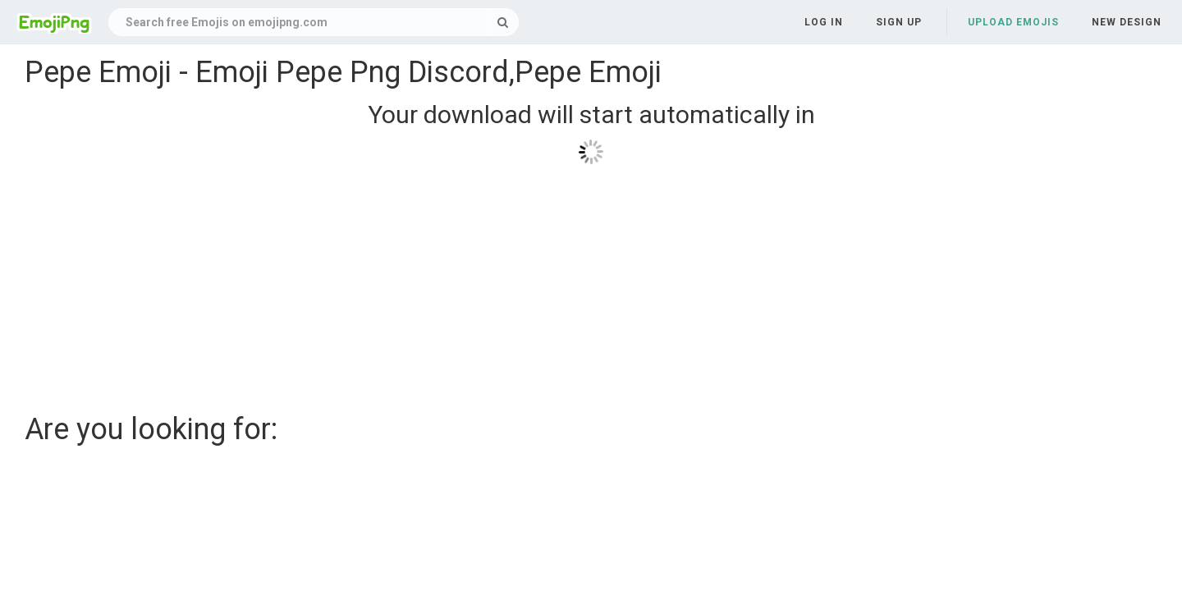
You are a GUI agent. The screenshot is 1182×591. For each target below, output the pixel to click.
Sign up (899, 22)
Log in (823, 22)
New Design (1126, 22)
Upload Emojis (1013, 22)
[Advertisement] (517, 282)
